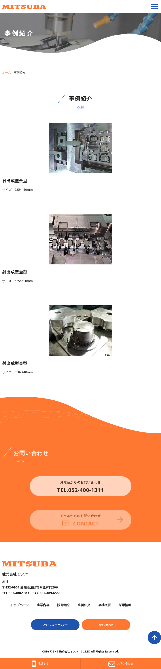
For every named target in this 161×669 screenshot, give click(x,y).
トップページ (19, 605)
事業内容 (43, 605)
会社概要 (104, 605)
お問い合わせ (106, 624)
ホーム (6, 72)
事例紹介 (84, 605)
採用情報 (125, 605)
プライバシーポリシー (55, 624)
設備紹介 (63, 605)
